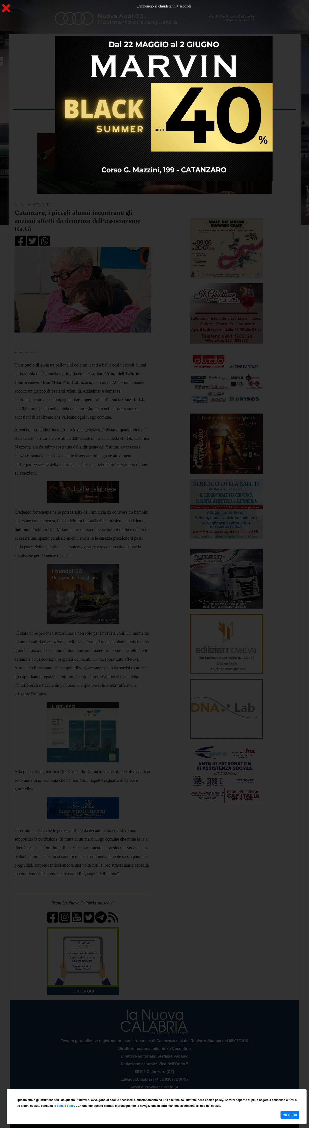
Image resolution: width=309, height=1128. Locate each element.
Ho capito (290, 1115)
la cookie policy (65, 1106)
